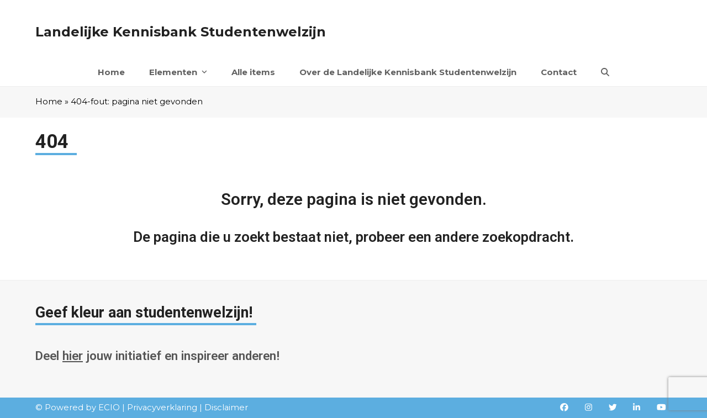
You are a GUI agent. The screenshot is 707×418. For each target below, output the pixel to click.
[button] (605, 72)
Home (48, 102)
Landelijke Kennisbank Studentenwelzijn (180, 32)
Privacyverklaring (162, 407)
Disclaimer (226, 407)
